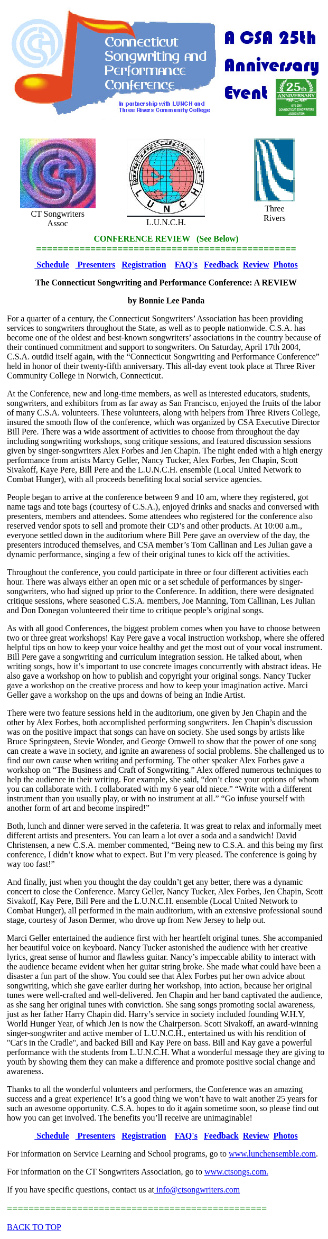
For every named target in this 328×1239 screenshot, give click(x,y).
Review (256, 264)
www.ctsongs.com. (236, 1171)
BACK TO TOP (34, 1227)
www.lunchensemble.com (272, 1153)
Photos (286, 264)
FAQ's (186, 264)
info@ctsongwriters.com (197, 1189)
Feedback (221, 264)
